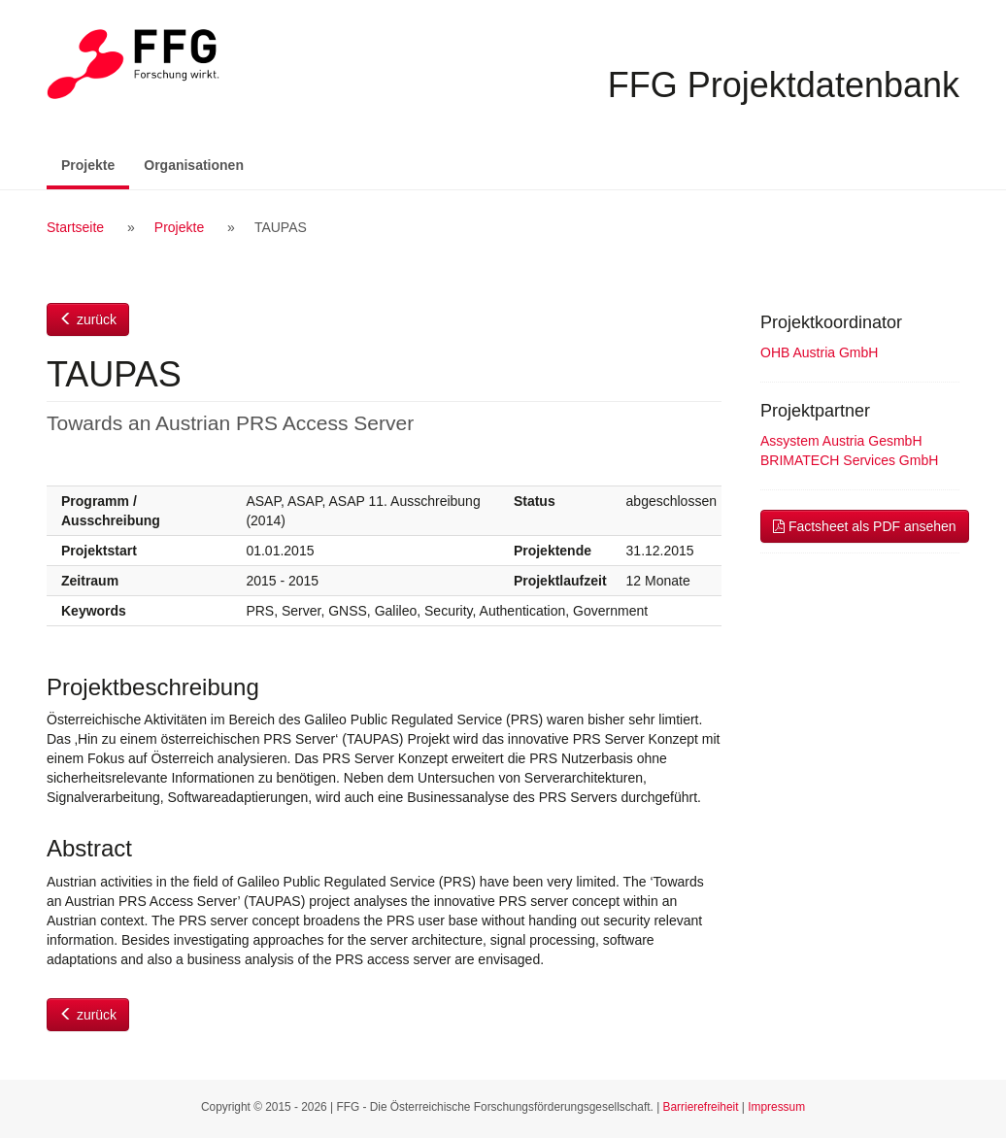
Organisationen (194, 165)
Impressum (776, 1107)
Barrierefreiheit (701, 1107)
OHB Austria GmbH (819, 352)
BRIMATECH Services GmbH (849, 460)
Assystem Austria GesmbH (841, 441)
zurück (88, 319)
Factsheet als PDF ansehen (864, 526)
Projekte (95, 163)
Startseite (75, 227)
